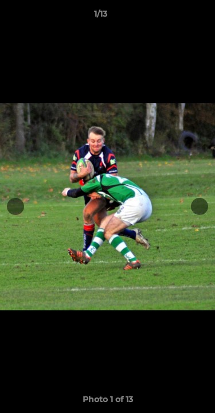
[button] (174, 16)
